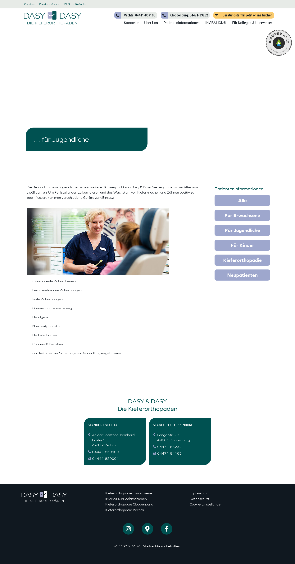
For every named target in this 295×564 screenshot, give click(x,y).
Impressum (198, 493)
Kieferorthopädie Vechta (124, 510)
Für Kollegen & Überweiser (252, 22)
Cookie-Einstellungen (206, 504)
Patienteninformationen (182, 22)
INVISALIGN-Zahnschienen (126, 499)
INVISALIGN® (215, 22)
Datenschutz (200, 499)
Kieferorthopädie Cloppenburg (129, 504)
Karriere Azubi (49, 4)
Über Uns (151, 22)
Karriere (29, 4)
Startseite (131, 22)
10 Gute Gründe (74, 4)
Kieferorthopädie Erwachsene (128, 493)
